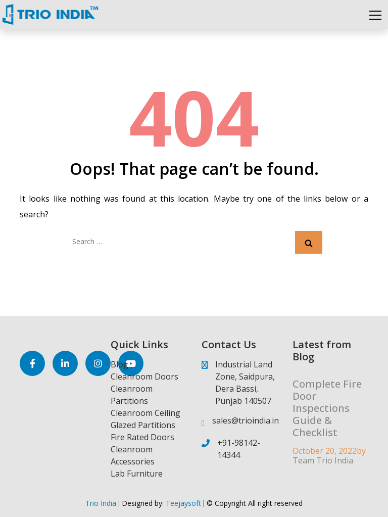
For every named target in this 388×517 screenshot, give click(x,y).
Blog (119, 364)
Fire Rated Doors (142, 437)
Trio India (100, 503)
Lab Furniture (137, 473)
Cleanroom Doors (144, 376)
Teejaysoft (182, 503)
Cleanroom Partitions (132, 394)
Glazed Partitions (143, 425)
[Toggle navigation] (375, 15)
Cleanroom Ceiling (145, 412)
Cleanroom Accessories (133, 455)
